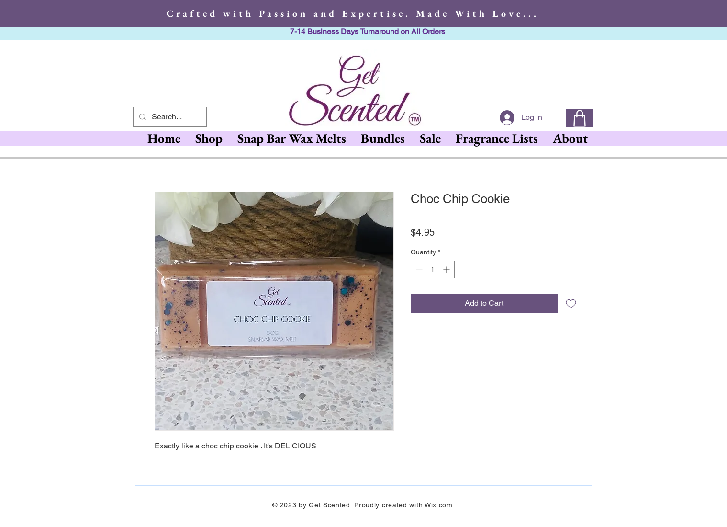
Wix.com (439, 505)
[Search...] (169, 116)
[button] (291, 138)
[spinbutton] (432, 269)
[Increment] (447, 269)
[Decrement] (418, 269)
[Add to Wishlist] (571, 303)
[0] (579, 118)
